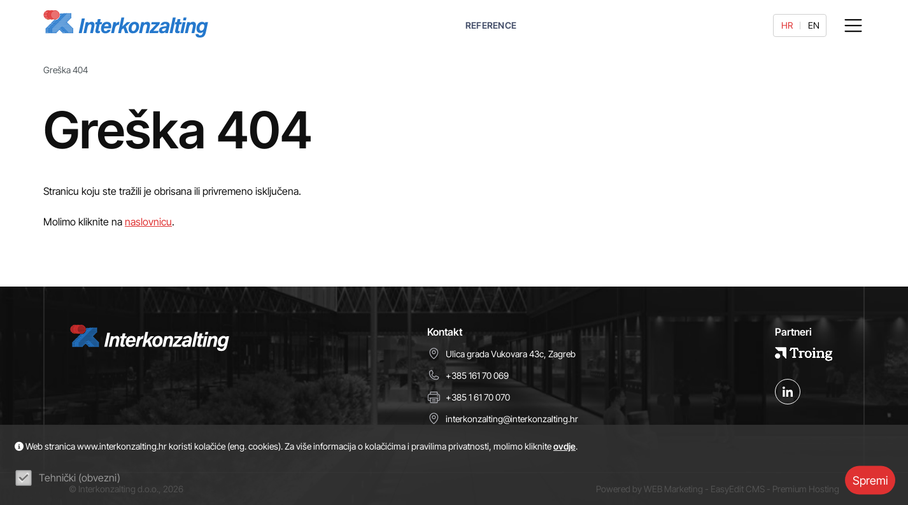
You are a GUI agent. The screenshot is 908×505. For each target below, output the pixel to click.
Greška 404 (65, 69)
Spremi (870, 480)
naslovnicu (148, 221)
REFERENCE (491, 25)
